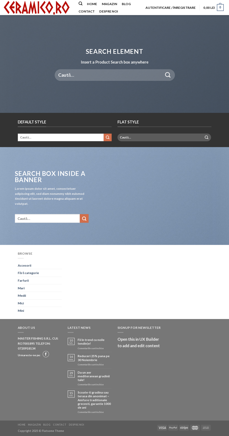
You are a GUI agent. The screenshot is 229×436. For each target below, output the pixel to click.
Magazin (109, 4)
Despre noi (108, 11)
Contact (87, 11)
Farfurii (23, 280)
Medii (22, 295)
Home (92, 4)
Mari (21, 288)
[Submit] (168, 75)
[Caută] (80, 3)
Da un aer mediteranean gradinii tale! (94, 376)
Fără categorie (28, 273)
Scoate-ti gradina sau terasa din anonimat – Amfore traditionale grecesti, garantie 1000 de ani (94, 399)
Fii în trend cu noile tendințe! (91, 341)
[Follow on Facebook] (46, 354)
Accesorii (24, 265)
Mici (21, 303)
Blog (126, 4)
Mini (21, 310)
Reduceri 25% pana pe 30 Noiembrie (94, 357)
